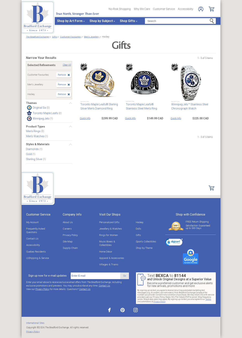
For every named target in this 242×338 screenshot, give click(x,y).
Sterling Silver (34, 159)
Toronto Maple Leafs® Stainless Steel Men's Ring (140, 106)
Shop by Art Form (70, 21)
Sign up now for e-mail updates (47, 275)
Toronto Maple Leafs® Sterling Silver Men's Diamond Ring (98, 106)
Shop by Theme (144, 247)
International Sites (35, 323)
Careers (67, 228)
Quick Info (85, 118)
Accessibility (185, 8)
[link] (174, 242)
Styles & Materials (38, 144)
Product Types (35, 126)
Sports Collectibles (146, 241)
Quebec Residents (36, 251)
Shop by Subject (101, 21)
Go (124, 275)
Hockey (139, 222)
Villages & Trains (108, 264)
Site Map (68, 241)
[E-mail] (95, 275)
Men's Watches (35, 136)
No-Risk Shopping (120, 8)
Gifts (138, 235)
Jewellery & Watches (110, 228)
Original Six (40, 107)
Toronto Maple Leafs (46, 113)
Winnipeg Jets (41, 118)
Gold (29, 153)
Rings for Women (108, 235)
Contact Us (32, 238)
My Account (32, 222)
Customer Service (164, 8)
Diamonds (32, 148)
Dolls (138, 228)
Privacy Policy (70, 235)
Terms (208, 299)
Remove (62, 74)
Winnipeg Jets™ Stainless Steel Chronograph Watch (189, 106)
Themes (31, 103)
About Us (68, 222)
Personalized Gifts (109, 222)
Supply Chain (70, 247)
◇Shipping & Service (37, 258)
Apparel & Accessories (111, 258)
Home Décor (105, 251)
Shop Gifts (127, 21)
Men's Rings (33, 131)
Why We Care (142, 8)
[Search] (180, 21)
